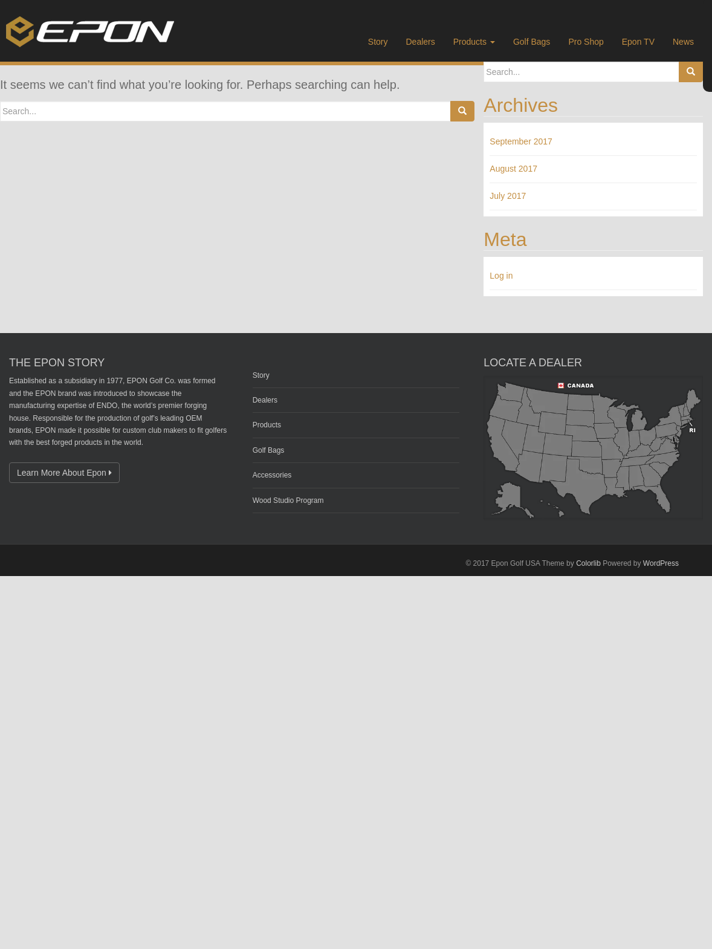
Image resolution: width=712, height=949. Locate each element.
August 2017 (513, 168)
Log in (501, 275)
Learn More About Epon (64, 473)
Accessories (272, 475)
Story (378, 42)
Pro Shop (585, 42)
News (683, 42)
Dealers (420, 42)
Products (474, 42)
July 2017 (508, 196)
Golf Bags (531, 42)
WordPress (661, 563)
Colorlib (588, 563)
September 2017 (521, 141)
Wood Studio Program (288, 500)
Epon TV (638, 42)
